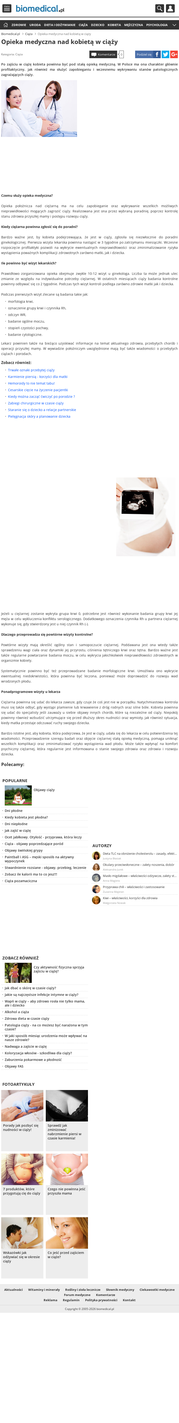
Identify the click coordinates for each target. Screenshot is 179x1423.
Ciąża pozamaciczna (21, 881)
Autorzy (102, 845)
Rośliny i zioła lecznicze (83, 1289)
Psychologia (157, 25)
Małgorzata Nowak (114, 903)
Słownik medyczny (120, 1289)
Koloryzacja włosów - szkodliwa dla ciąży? (38, 1053)
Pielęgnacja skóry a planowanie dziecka (39, 416)
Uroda (35, 25)
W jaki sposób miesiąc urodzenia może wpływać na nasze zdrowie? (46, 1037)
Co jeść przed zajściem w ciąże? (66, 1255)
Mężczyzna (133, 25)
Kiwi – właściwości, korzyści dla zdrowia (130, 898)
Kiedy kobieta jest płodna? (26, 817)
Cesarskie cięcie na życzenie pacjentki (38, 390)
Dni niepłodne (16, 824)
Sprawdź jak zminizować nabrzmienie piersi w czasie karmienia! (64, 1131)
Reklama (50, 1300)
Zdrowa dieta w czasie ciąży (27, 1018)
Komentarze (106, 54)
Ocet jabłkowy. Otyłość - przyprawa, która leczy (43, 837)
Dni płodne (14, 810)
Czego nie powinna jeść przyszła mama (66, 1191)
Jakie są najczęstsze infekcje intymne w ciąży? (41, 994)
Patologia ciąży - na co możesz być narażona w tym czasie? (46, 1027)
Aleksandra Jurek (113, 869)
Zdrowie (19, 25)
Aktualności (13, 1289)
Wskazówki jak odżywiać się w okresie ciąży (21, 1257)
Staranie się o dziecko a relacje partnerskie (42, 409)
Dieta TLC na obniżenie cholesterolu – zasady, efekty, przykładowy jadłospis (140, 853)
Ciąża (83, 25)
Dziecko (97, 25)
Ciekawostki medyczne (157, 1289)
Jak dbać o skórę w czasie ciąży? (30, 988)
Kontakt (129, 1300)
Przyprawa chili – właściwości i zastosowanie (134, 887)
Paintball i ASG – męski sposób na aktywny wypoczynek (39, 859)
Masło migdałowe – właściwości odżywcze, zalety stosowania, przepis (140, 876)
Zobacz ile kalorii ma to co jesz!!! (31, 874)
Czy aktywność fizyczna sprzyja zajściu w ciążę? (59, 969)
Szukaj (159, 8)
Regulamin (71, 1300)
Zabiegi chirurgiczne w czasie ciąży (36, 403)
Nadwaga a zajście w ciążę (26, 1046)
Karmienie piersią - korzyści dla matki (38, 376)
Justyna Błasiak (112, 858)
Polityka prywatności (101, 1300)
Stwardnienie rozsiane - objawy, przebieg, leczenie (45, 867)
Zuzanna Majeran (113, 891)
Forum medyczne (77, 1295)
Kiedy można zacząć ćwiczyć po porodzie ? (41, 396)
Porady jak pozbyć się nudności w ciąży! (20, 1127)
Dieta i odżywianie (59, 25)
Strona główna (5, 25)
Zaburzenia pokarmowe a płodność (33, 1059)
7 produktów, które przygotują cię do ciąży (21, 1191)
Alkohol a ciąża (17, 1012)
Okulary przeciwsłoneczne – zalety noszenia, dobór (138, 865)
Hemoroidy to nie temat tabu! (31, 383)
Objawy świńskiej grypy (24, 850)
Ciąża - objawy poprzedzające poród (34, 843)
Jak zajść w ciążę (18, 830)
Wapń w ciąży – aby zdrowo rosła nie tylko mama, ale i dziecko (45, 1003)
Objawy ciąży (44, 790)
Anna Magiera (111, 880)
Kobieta (114, 25)
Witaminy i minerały (44, 1289)
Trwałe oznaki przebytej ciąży (31, 370)
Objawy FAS (14, 1066)
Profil (170, 8)
